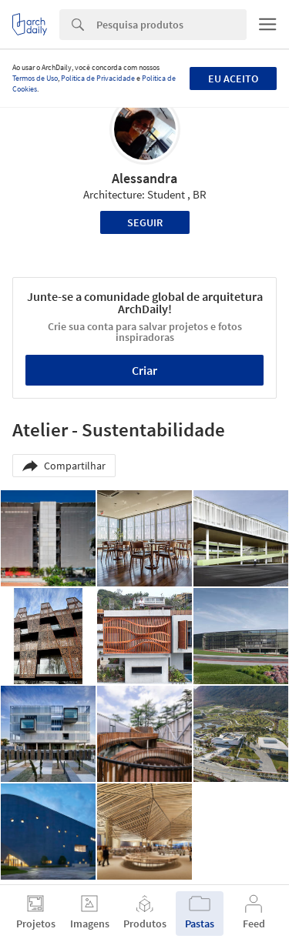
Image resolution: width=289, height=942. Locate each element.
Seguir (145, 222)
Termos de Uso (35, 78)
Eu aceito (233, 78)
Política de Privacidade (98, 78)
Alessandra (144, 178)
